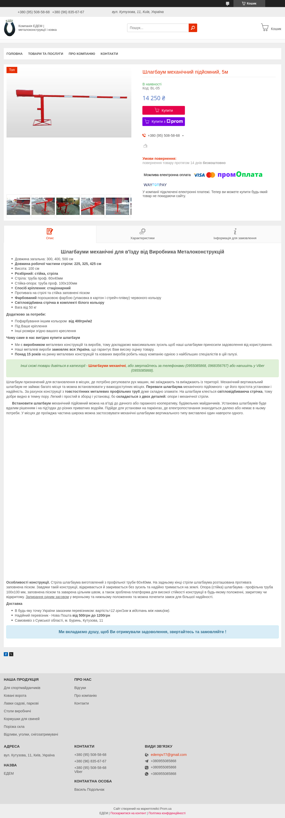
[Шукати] (193, 28)
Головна (15, 54)
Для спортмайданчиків (22, 688)
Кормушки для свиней (22, 719)
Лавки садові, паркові (21, 703)
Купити (167, 110)
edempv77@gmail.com (169, 755)
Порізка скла (14, 727)
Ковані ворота (15, 696)
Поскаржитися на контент (128, 813)
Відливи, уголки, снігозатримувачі (31, 734)
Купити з (167, 121)
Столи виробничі (17, 711)
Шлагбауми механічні (107, 366)
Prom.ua (165, 808)
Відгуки (80, 688)
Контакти (109, 54)
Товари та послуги (45, 54)
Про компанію (82, 54)
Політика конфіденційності (167, 813)
